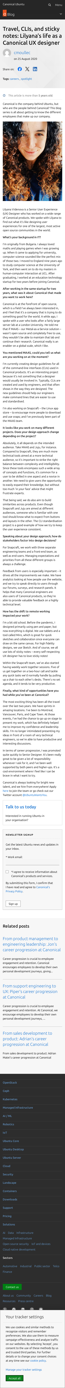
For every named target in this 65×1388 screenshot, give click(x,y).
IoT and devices (41, 1243)
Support (8, 1207)
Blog (48, 1295)
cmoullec (22, 52)
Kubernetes (10, 1099)
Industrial (26, 1266)
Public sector (42, 1266)
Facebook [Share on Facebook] (20, 69)
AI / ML (7, 1115)
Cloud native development (19, 1249)
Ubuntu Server (12, 1157)
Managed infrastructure (18, 1107)
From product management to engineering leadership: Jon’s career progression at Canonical (32, 944)
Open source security (16, 1243)
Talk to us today (21, 806)
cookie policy (38, 1360)
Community (23, 1295)
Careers (38, 1295)
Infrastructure (24, 1232)
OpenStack (10, 1082)
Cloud (6, 1166)
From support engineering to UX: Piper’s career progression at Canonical (30, 991)
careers (14, 78)
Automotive (10, 1266)
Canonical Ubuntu (13, 4)
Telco (56, 1266)
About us (8, 1295)
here (5, 790)
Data (11, 1232)
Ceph (6, 1090)
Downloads (10, 1199)
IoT (5, 1132)
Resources (9, 1301)
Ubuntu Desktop (13, 1149)
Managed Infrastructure (17, 1238)
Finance (7, 1271)
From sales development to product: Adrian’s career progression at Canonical (27, 1039)
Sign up (13, 903)
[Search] (49, 5)
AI (4, 1232)
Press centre (26, 1301)
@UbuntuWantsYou (35, 794)
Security (8, 1174)
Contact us (12, 1287)
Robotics (8, 1124)
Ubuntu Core (11, 1140)
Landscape (9, 1182)
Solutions (9, 1224)
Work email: (32, 860)
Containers (10, 1191)
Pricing (7, 1216)
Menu (58, 4)
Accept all (14, 1378)
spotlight (26, 78)
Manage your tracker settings (24, 1369)
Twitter (27, 69)
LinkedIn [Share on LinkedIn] (35, 69)
